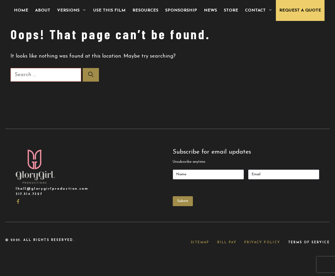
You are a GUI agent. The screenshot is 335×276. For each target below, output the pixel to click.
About (42, 10)
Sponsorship (181, 10)
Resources (145, 10)
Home (21, 10)
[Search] (91, 75)
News (210, 10)
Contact (260, 10)
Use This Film (109, 10)
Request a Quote (300, 10)
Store (231, 10)
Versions (73, 10)
